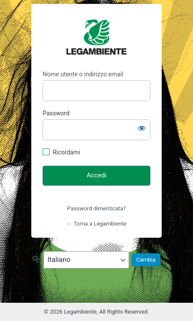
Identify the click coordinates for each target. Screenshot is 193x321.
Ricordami (66, 152)
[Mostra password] (141, 128)
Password (56, 113)
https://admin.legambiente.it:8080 (96, 37)
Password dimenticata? (96, 208)
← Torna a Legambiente (96, 223)
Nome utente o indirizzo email (83, 74)
